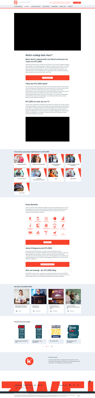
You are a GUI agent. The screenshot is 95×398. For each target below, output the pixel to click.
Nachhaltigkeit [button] (36, 6)
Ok (78, 395)
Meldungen (46, 6)
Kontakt (70, 6)
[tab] (47, 346)
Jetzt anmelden (77, 2)
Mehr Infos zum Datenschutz (61, 396)
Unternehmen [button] (18, 6)
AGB (35, 385)
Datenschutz (27, 385)
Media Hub (63, 6)
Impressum (18, 385)
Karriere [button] (26, 6)
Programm (55, 6)
